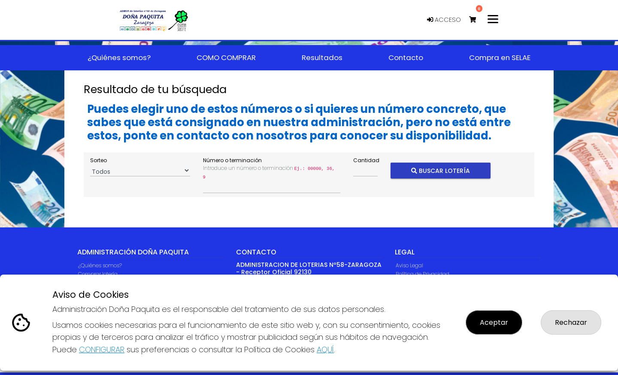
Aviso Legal (409, 265)
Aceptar (494, 322)
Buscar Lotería (440, 170)
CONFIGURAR (101, 349)
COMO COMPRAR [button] (226, 57)
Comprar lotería (98, 274)
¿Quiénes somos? (100, 265)
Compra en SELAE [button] (499, 57)
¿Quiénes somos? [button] (119, 57)
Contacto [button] (405, 57)
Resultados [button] (322, 57)
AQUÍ (325, 349)
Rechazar (571, 322)
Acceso (444, 19)
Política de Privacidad (422, 274)
